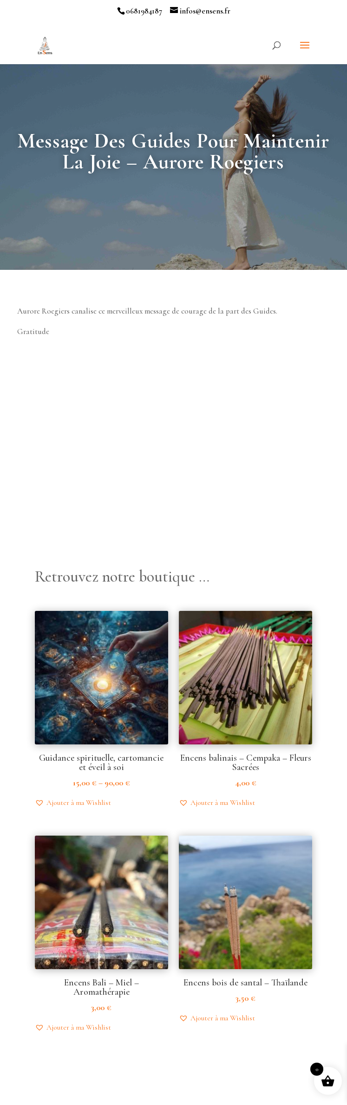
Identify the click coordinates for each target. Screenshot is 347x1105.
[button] (73, 802)
